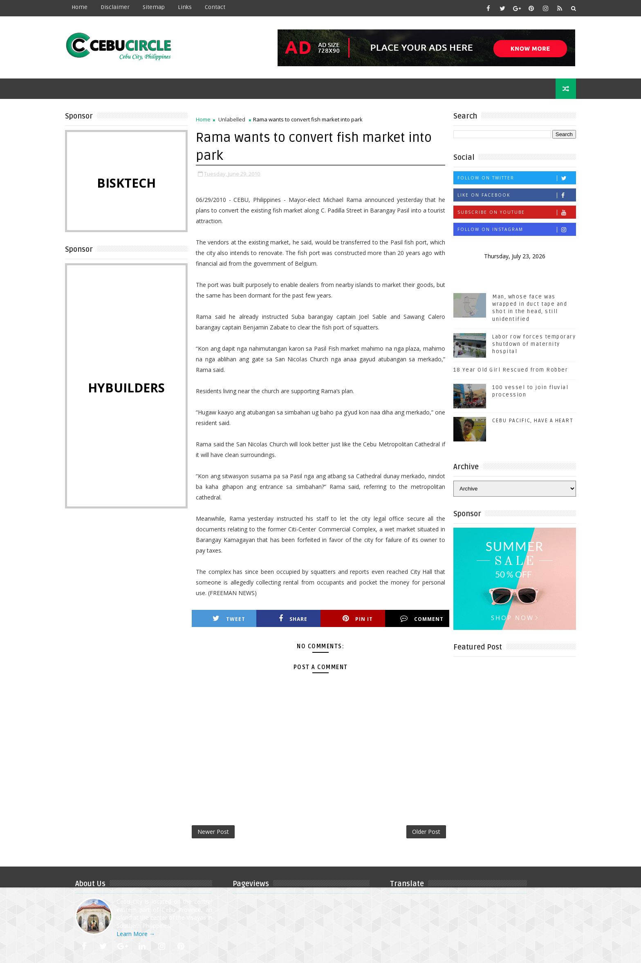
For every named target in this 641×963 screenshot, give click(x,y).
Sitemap (154, 7)
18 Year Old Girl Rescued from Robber (510, 370)
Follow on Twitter (516, 178)
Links (185, 7)
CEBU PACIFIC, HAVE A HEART (532, 420)
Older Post (426, 831)
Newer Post (213, 831)
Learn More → (136, 934)
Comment (422, 619)
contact (215, 7)
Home (79, 7)
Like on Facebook (516, 195)
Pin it (358, 619)
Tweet (229, 619)
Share (293, 619)
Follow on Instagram (516, 229)
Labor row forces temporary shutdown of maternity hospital (534, 344)
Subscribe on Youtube (516, 212)
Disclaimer (115, 7)
